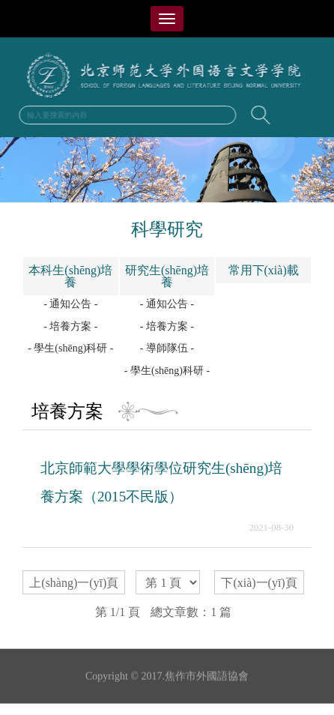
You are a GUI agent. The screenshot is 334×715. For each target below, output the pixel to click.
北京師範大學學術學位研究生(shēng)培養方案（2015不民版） (161, 482)
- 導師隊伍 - (167, 348)
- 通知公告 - (70, 304)
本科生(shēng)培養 (70, 276)
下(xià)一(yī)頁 (259, 582)
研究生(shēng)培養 (167, 276)
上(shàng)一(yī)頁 (73, 582)
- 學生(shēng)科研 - (70, 348)
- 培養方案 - (70, 326)
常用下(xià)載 (263, 270)
